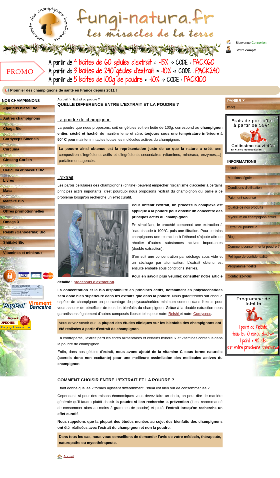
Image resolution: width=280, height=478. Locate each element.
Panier (234, 100)
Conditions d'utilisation (245, 188)
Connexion (259, 42)
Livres (8, 180)
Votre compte (246, 50)
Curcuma (11, 149)
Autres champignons (21, 118)
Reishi (174, 314)
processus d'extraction (93, 282)
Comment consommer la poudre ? (253, 247)
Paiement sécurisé (242, 198)
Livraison (234, 168)
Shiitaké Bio (13, 242)
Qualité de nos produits (245, 207)
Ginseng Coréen (17, 160)
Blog (231, 237)
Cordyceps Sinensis (21, 139)
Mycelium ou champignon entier (252, 217)
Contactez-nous (240, 276)
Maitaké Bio (13, 201)
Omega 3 (11, 222)
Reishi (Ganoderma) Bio (24, 232)
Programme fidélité (242, 266)
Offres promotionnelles (23, 211)
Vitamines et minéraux (23, 253)
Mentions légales (240, 178)
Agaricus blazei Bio (20, 108)
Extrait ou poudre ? (242, 227)
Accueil (62, 99)
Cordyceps (202, 314)
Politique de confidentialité (247, 257)
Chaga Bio (12, 128)
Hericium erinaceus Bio (24, 170)
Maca (8, 191)
